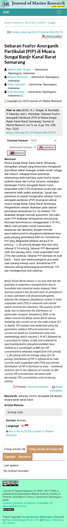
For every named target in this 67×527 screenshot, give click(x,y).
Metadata (25, 456)
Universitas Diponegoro (39, 517)
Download (42, 386)
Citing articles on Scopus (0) (45, 449)
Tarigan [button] (52, 22)
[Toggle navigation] (59, 12)
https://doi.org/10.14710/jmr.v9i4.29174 (38, 32)
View (31, 386)
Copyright (10, 456)
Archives (18, 22)
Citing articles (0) (14, 449)
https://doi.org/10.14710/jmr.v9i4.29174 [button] (31, 132)
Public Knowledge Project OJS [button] (22, 520)
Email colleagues (56, 388)
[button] (5, 101)
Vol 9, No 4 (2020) (35, 22)
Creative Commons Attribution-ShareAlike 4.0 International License (28, 505)
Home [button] (7, 22)
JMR (6, 12)
